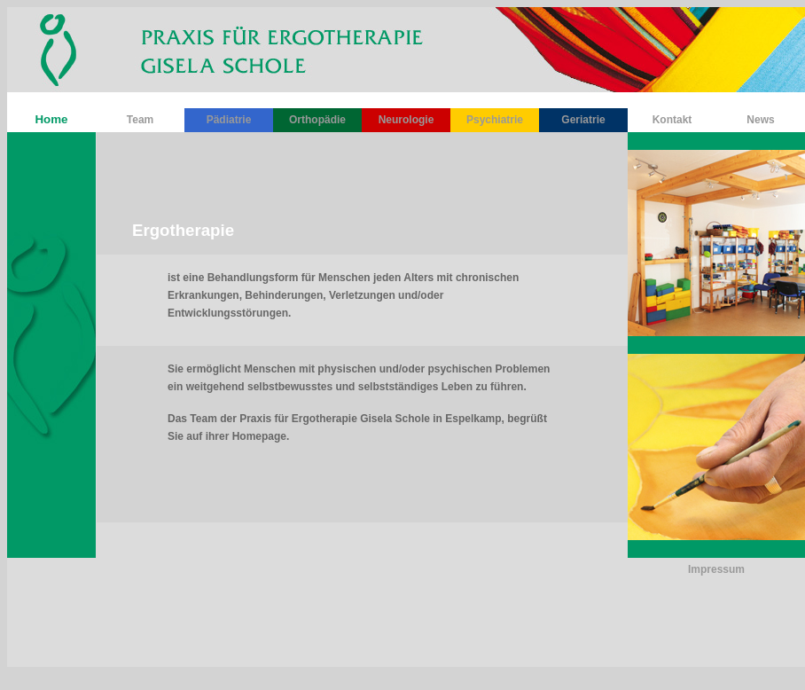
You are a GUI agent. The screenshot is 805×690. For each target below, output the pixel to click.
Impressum (716, 569)
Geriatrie (583, 120)
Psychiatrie (494, 120)
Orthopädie (317, 120)
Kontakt (672, 120)
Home (51, 119)
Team (140, 120)
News (760, 120)
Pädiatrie (229, 120)
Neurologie (406, 120)
